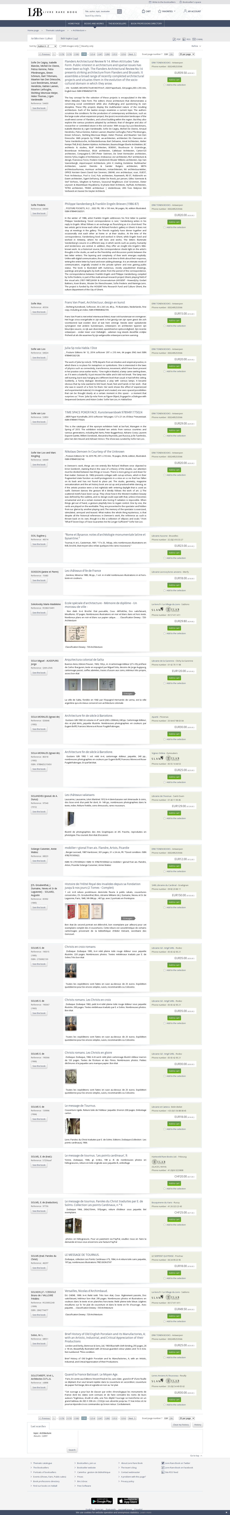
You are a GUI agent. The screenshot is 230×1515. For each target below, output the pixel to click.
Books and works (94, 23)
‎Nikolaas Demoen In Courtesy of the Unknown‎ (94, 451)
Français (99, 1509)
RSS (186, 39)
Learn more (145, 1512)
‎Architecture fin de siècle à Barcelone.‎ (89, 715)
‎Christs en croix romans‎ (80, 947)
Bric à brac (82, 1481)
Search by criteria (93, 15)
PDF (177, 39)
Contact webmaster (128, 1472)
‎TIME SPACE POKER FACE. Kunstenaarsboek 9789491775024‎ (103, 412)
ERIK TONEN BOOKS (161, 62)
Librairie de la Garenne (163, 660)
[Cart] (146, 11)
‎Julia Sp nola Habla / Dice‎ (81, 348)
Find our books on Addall (43, 1485)
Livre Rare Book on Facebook (177, 1467)
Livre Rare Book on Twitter (175, 1463)
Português (111, 1509)
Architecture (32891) (42, 38)
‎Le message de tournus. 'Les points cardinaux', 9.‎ (96, 1155)
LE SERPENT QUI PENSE (163, 1256)
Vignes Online (158, 753)
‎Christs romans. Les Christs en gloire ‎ (89, 1052)
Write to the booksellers (162, 2)
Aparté (155, 716)
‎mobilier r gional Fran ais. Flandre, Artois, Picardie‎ (97, 848)
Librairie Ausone (160, 535)
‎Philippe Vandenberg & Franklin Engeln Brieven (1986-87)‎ (102, 204)
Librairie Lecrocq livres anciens (167, 571)
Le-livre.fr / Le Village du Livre (166, 604)
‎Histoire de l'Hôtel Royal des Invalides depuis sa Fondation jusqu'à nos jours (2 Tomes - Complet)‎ (103, 885)
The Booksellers (117, 23)
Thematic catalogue (55, 30)
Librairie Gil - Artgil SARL (163, 947)
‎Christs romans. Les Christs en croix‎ (88, 1000)
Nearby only (86, 46)
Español (138, 1509)
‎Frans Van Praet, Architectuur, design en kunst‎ (95, 302)
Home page (74, 23)
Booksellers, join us (84, 1463)
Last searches (38, 1426)
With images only (69, 46)
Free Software (84, 1485)
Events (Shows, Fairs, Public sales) (48, 1476)
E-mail (197, 39)
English (89, 1509)
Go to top (196, 1455)
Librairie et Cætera (161, 1106)
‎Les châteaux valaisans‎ (80, 795)
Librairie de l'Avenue (162, 796)
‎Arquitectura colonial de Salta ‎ (84, 659)
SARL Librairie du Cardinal (164, 885)
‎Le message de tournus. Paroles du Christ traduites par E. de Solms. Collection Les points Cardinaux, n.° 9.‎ (104, 1203)
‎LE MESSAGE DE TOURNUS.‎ (82, 1255)
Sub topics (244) (69, 38)
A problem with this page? (131, 1476)
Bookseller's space (190, 2)
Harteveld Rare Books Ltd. (164, 1156)
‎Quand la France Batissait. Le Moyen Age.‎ (91, 1374)
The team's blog (126, 1467)
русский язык (125, 1509)
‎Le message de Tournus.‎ (80, 1105)
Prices (80, 1476)
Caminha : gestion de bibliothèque (93, 1472)
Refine (197, 46)
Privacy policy (125, 1481)
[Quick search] (101, 11)
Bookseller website (84, 1467)
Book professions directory (146, 23)
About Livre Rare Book (132, 1463)
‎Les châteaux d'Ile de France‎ (83, 570)
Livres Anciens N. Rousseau (165, 1375)
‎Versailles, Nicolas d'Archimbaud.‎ (86, 1291)
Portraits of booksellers (44, 1472)
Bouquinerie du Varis (162, 1202)
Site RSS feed (169, 1472)
